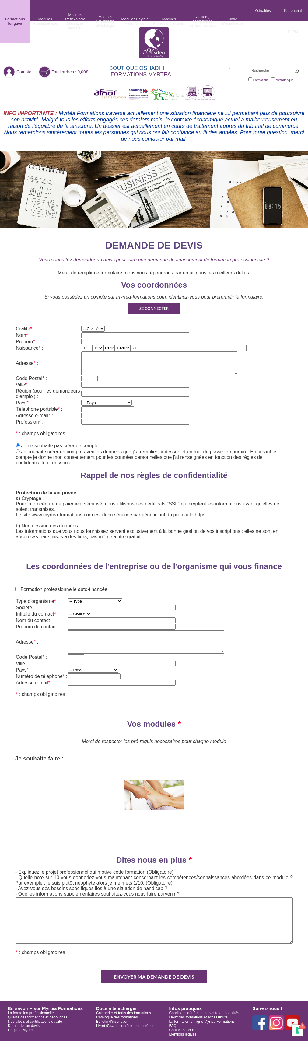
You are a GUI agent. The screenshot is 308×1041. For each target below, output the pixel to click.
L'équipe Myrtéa (21, 1030)
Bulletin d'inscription (112, 1021)
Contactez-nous (182, 1030)
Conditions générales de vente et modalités (204, 1013)
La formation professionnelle (31, 1013)
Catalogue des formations (117, 1017)
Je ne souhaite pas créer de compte (59, 445)
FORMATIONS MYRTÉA (141, 75)
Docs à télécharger (116, 1008)
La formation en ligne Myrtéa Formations (202, 1021)
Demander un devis (24, 1026)
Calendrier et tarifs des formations (123, 1013)
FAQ (173, 1026)
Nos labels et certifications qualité (35, 1021)
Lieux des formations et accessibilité (198, 1017)
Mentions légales (183, 1034)
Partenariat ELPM (293, 21)
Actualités (263, 11)
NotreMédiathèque (232, 21)
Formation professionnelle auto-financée (63, 589)
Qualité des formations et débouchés (37, 1017)
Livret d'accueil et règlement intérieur (126, 1026)
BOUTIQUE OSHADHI (136, 68)
